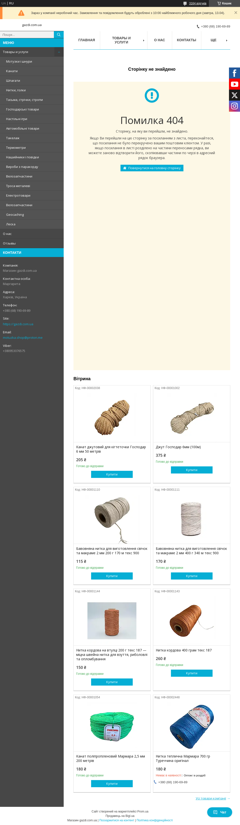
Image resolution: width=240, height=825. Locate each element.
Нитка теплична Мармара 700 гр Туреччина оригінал (183, 758)
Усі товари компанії (211, 798)
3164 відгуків (197, 3)
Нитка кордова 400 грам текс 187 (184, 650)
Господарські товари (22, 109)
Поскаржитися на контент (116, 820)
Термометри (16, 147)
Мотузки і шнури (19, 61)
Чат (219, 812)
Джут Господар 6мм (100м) (178, 447)
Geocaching (15, 214)
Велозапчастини (19, 176)
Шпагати (13, 80)
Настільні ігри (16, 119)
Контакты (186, 40)
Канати (12, 71)
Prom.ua (142, 811)
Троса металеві (18, 186)
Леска (10, 224)
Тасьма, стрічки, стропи (24, 99)
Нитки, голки (16, 90)
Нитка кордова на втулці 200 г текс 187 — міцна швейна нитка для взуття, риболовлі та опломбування (111, 654)
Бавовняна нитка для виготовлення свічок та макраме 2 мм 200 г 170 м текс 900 (111, 550)
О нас (7, 233)
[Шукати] (59, 34)
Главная (86, 40)
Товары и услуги (15, 52)
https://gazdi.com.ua (18, 324)
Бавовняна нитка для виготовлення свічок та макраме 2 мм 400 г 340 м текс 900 (191, 550)
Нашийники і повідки (22, 157)
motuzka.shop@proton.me (23, 337)
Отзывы (9, 243)
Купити (112, 474)
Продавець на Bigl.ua (120, 816)
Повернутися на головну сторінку (154, 168)
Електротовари (18, 195)
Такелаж (12, 138)
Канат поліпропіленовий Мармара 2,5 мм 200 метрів (110, 758)
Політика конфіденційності (155, 820)
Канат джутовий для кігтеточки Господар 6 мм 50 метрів (111, 449)
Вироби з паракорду (22, 166)
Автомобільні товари (22, 128)
